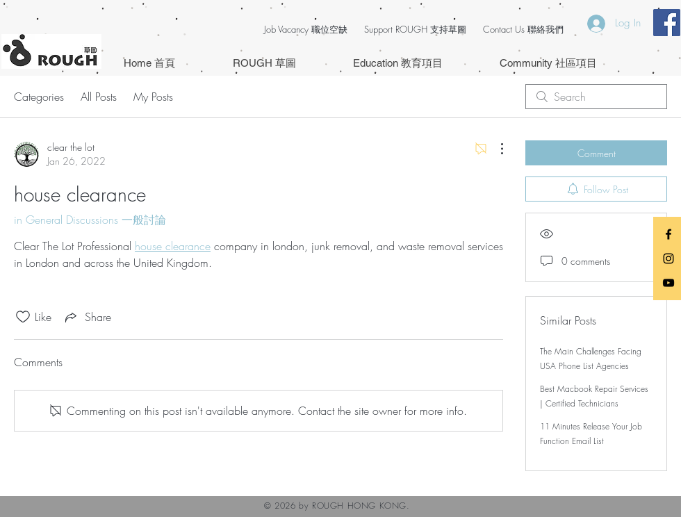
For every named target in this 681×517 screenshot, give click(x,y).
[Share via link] (87, 317)
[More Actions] (494, 148)
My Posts (153, 96)
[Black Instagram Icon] (668, 258)
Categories (39, 96)
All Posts (99, 96)
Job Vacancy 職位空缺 (305, 29)
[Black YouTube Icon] (668, 283)
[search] (596, 96)
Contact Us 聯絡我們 (523, 29)
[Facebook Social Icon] (666, 22)
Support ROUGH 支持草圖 (415, 29)
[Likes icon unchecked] (23, 317)
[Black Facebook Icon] (668, 234)
